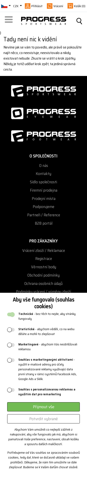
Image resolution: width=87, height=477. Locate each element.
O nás (43, 166)
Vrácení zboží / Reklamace (43, 251)
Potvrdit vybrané (43, 419)
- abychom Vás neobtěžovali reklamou (47, 347)
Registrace (43, 259)
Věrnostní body (43, 267)
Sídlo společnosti (43, 182)
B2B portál (43, 223)
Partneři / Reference (43, 215)
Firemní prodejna (43, 190)
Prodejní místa (43, 199)
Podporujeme (43, 207)
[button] (9, 21)
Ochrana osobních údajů (43, 284)
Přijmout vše (43, 407)
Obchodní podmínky (43, 275)
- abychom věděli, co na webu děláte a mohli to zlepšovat (46, 331)
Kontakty (43, 174)
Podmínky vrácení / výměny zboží (43, 292)
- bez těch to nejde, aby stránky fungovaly (47, 316)
